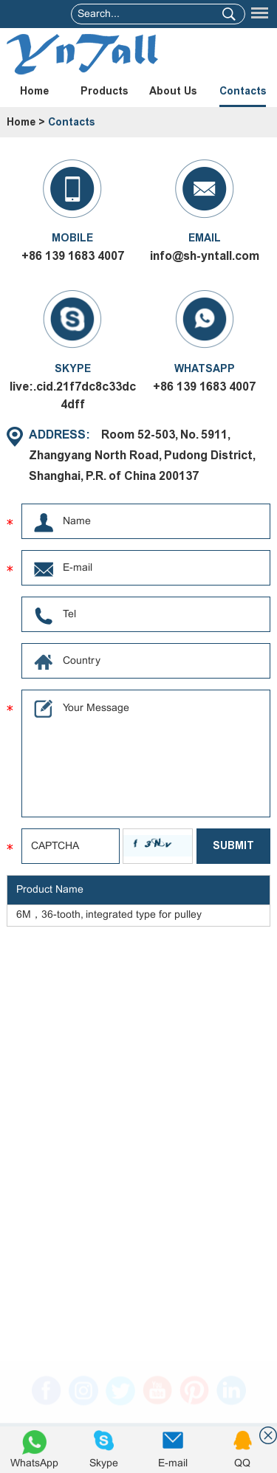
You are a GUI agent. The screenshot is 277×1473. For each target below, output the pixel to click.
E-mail (173, 1464)
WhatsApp (34, 1464)
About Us (172, 91)
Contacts (242, 91)
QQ (242, 1464)
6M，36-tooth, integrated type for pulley (109, 915)
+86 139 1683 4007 (204, 387)
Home (34, 91)
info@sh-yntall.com (204, 256)
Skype (103, 1464)
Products (104, 91)
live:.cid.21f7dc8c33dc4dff (73, 395)
